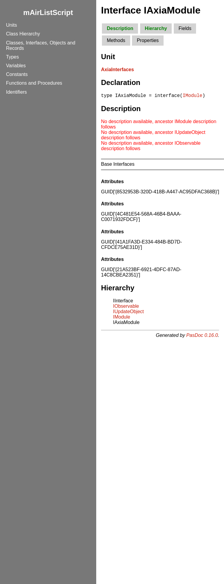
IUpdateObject (128, 312)
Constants (17, 74)
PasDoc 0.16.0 (202, 336)
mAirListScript (48, 12)
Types (12, 56)
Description (120, 28)
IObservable (126, 307)
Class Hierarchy (23, 33)
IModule (192, 96)
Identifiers (16, 92)
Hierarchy (156, 28)
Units (11, 25)
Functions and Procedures (34, 83)
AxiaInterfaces (117, 69)
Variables (16, 65)
